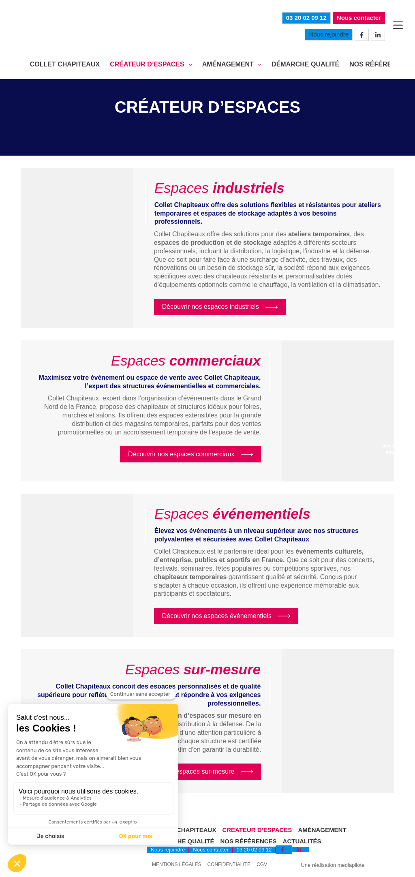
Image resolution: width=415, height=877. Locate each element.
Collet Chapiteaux (183, 829)
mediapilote (351, 865)
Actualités (302, 841)
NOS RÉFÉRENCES (379, 64)
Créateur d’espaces (257, 829)
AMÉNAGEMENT (233, 65)
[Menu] (398, 25)
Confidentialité (228, 864)
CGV (262, 864)
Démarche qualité (182, 841)
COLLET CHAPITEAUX (65, 64)
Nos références (248, 841)
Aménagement (322, 829)
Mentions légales (176, 864)
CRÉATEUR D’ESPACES (152, 65)
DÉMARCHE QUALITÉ (305, 64)
